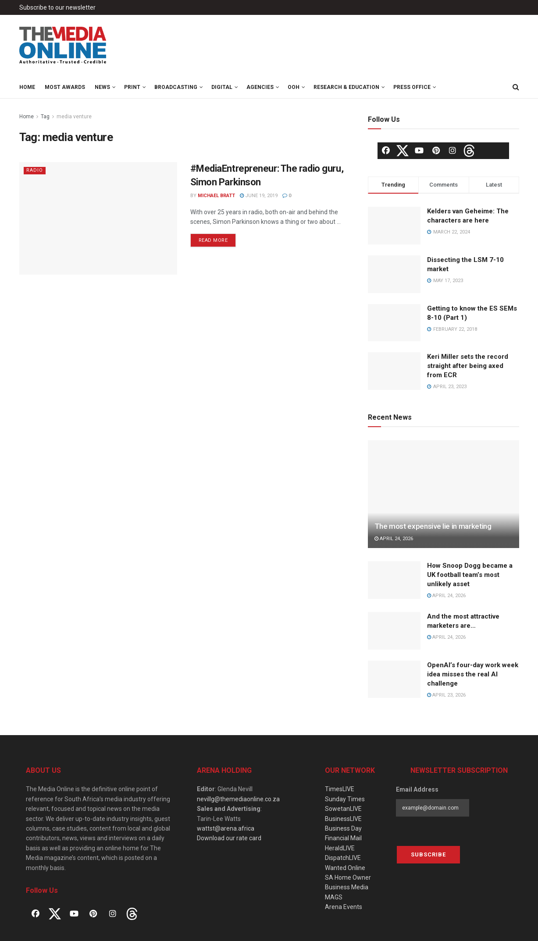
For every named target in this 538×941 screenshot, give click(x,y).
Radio (34, 170)
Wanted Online (345, 867)
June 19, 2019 (259, 195)
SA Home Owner (348, 877)
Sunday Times (345, 799)
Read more (213, 240)
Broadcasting (175, 87)
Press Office (412, 87)
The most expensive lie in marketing (433, 526)
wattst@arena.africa (225, 828)
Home (27, 87)
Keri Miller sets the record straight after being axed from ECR (467, 366)
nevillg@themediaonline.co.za (238, 799)
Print (132, 87)
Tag (45, 116)
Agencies (260, 87)
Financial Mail (343, 838)
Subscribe (428, 854)
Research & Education (346, 87)
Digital (221, 87)
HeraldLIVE (340, 848)
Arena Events (343, 906)
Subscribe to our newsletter (57, 7)
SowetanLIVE (343, 808)
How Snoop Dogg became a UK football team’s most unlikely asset (470, 575)
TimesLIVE (339, 788)
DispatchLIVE (343, 857)
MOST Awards (65, 87)
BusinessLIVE (343, 818)
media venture (74, 116)
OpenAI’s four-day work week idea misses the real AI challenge (472, 674)
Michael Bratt (216, 195)
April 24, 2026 (393, 538)
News (102, 87)
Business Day (343, 828)
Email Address (417, 789)
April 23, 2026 (446, 695)
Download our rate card (229, 838)
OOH (293, 87)
